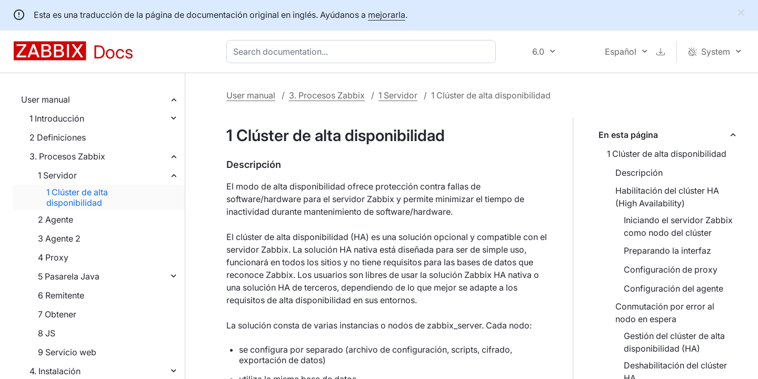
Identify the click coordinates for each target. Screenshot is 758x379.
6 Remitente (61, 295)
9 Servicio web (67, 352)
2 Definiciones (57, 137)
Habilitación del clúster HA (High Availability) (667, 196)
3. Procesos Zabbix (67, 156)
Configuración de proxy (670, 269)
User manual (45, 99)
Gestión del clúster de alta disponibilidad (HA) (674, 342)
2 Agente (55, 219)
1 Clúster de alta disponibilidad (77, 197)
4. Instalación (55, 371)
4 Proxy (53, 257)
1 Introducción (56, 118)
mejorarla (386, 14)
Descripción (639, 172)
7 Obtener (57, 314)
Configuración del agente (673, 288)
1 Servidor (57, 175)
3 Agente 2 (59, 238)
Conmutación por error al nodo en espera (664, 312)
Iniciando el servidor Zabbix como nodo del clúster (678, 226)
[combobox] (363, 52)
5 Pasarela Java (68, 276)
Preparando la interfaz (667, 250)
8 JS (46, 333)
